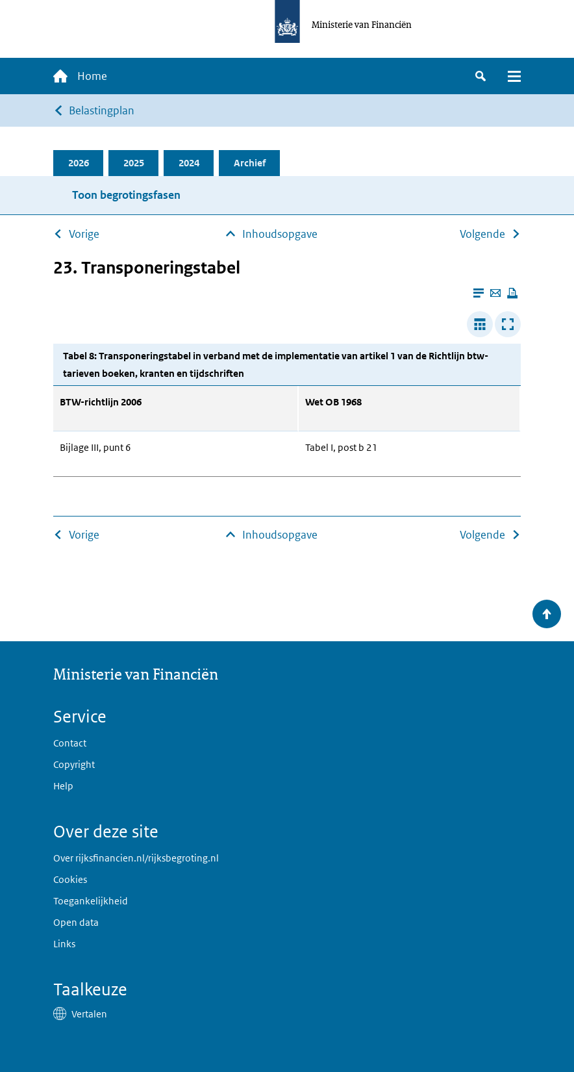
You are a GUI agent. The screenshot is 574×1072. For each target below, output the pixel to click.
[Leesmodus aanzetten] (478, 293)
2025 (133, 163)
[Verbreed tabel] (480, 324)
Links (64, 944)
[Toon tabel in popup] (508, 324)
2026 (78, 163)
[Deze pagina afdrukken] (512, 293)
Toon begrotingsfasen (126, 195)
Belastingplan (101, 110)
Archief (250, 163)
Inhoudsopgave (280, 234)
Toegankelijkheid (90, 901)
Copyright (74, 764)
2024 (189, 163)
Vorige (84, 234)
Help (63, 786)
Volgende (482, 234)
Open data (76, 922)
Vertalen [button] (89, 1014)
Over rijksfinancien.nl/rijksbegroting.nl (136, 858)
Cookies (70, 879)
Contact (69, 743)
